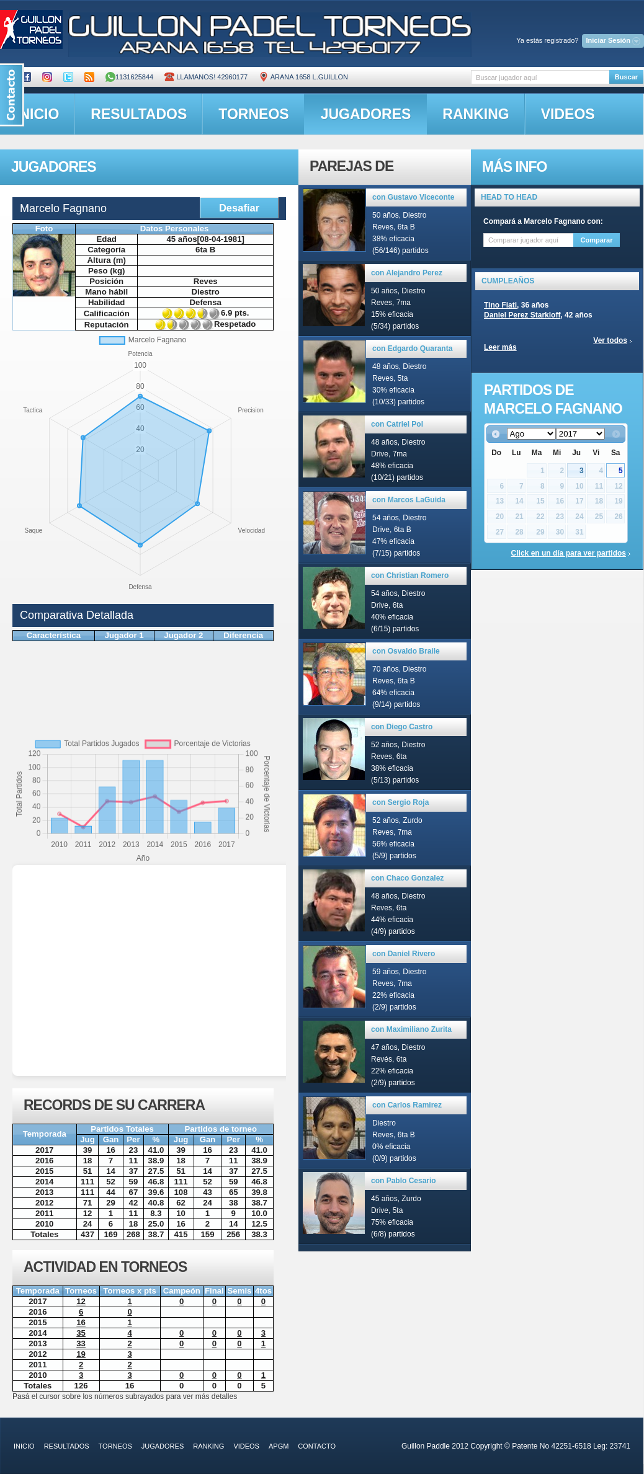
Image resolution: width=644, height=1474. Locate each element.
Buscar (626, 77)
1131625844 (129, 77)
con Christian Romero (410, 575)
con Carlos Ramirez (407, 1105)
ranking (475, 114)
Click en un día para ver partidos (568, 553)
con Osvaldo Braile (406, 651)
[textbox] (540, 77)
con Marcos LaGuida (408, 499)
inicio (24, 1446)
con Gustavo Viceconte (413, 197)
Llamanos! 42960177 (206, 77)
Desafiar (239, 207)
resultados (139, 114)
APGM (278, 1446)
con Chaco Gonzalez (407, 878)
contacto (317, 1446)
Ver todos (610, 340)
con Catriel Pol (397, 424)
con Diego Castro (401, 726)
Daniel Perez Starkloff (522, 315)
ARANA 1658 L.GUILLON (303, 77)
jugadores (366, 114)
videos (568, 114)
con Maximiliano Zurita (411, 1029)
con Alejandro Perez (406, 273)
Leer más (500, 347)
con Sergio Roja (400, 802)
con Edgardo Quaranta (412, 348)
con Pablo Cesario (403, 1180)
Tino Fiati (500, 305)
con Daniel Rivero (403, 953)
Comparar (597, 240)
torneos (253, 114)
